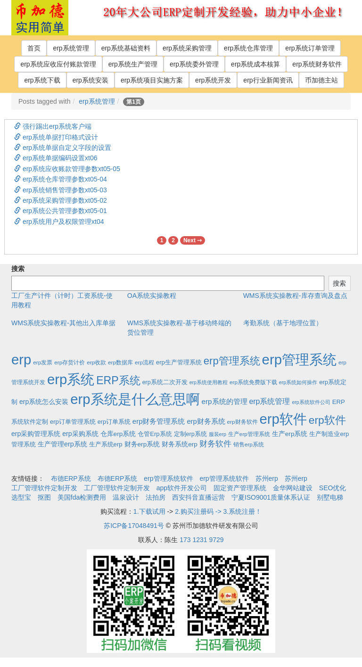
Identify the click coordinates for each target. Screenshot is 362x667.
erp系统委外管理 (194, 64)
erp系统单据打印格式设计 (56, 137)
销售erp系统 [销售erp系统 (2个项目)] (248, 444)
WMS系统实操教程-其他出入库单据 (63, 323)
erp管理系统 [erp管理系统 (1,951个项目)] (299, 359)
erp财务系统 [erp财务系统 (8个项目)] (206, 421)
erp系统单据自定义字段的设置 (62, 147)
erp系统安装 (90, 80)
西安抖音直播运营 (198, 497)
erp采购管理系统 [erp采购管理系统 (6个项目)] (35, 433)
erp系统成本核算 (255, 64)
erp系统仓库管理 (248, 48)
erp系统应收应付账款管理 (58, 64)
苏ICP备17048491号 (134, 525)
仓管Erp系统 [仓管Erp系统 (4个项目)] (155, 433)
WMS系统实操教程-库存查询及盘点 (295, 295)
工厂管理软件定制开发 (44, 488)
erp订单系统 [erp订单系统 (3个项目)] (114, 422)
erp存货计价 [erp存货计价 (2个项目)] (69, 362)
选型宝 (21, 497)
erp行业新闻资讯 (267, 80)
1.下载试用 (149, 511)
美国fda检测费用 (82, 497)
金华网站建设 (293, 488)
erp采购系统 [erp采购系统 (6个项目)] (80, 433)
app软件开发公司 (181, 488)
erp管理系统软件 (168, 478)
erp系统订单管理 (309, 48)
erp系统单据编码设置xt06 (56, 158)
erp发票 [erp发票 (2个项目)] (42, 362)
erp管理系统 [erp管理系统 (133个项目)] (232, 361)
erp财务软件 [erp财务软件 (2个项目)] (242, 422)
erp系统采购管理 (187, 48)
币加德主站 (321, 80)
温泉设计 (126, 497)
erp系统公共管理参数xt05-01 (60, 210)
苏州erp (266, 478)
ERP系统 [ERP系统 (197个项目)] (118, 380)
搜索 (18, 268)
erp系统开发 (213, 80)
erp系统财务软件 (316, 64)
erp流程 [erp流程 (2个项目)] (144, 362)
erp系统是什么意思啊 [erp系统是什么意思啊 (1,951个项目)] (134, 399)
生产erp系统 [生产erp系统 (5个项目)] (290, 433)
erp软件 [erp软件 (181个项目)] (327, 420)
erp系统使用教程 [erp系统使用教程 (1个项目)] (208, 382)
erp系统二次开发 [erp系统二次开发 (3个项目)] (165, 382)
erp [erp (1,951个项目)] (21, 359)
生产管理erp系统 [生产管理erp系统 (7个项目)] (62, 444)
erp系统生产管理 (132, 64)
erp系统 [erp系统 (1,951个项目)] (70, 379)
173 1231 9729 (201, 539)
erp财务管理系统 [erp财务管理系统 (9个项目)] (158, 421)
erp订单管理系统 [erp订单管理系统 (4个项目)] (73, 421)
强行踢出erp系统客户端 (52, 126)
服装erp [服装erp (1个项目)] (217, 434)
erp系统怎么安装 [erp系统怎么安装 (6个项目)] (43, 401)
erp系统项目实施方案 (152, 80)
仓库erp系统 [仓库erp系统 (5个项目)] (118, 433)
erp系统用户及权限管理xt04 (59, 221)
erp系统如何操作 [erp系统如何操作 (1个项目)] (298, 382)
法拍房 (155, 497)
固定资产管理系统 (240, 488)
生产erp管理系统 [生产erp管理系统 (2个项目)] (249, 434)
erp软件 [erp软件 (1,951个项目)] (282, 419)
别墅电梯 (330, 497)
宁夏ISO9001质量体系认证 (270, 497)
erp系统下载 (42, 80)
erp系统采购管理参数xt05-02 (60, 200)
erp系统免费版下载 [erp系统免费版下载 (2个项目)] (253, 382)
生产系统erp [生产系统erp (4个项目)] (106, 444)
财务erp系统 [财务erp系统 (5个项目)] (142, 444)
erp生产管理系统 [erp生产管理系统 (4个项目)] (179, 362)
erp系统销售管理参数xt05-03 (60, 190)
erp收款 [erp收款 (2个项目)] (96, 362)
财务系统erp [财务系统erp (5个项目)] (179, 444)
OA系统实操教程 (151, 295)
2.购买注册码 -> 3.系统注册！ (218, 511)
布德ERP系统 (71, 478)
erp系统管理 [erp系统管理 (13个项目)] (269, 401)
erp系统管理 (71, 48)
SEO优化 (332, 488)
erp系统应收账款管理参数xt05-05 (67, 169)
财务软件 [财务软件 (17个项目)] (215, 443)
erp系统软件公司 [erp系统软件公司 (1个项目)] (311, 402)
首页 (34, 48)
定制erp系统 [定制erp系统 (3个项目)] (190, 434)
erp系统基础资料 (125, 48)
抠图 (44, 497)
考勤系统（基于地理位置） (282, 323)
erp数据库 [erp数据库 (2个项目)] (120, 362)
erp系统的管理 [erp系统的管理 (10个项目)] (224, 401)
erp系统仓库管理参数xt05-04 (60, 179)
